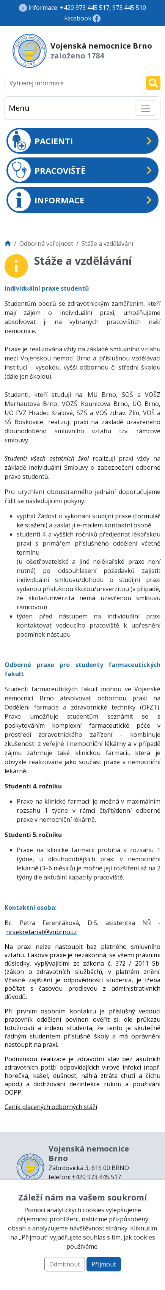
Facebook (77, 18)
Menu (19, 108)
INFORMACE (46, 200)
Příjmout (103, 1264)
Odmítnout (64, 1264)
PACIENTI (40, 140)
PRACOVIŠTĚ (46, 170)
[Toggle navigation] (145, 108)
